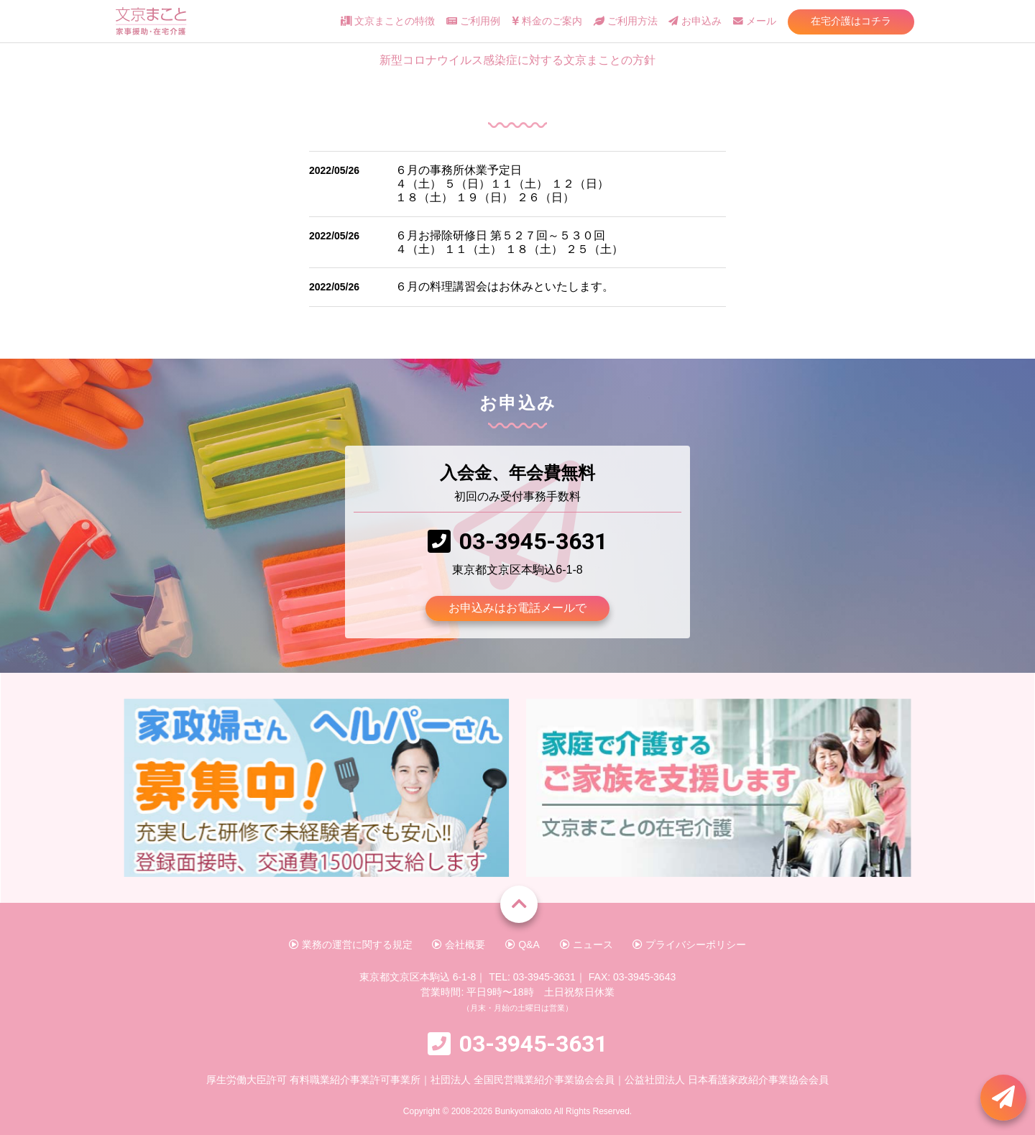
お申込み (695, 21)
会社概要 (458, 944)
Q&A (522, 944)
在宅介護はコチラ (851, 21)
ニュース (586, 944)
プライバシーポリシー (689, 944)
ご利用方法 (626, 21)
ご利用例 (473, 21)
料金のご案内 (547, 21)
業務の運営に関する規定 (351, 944)
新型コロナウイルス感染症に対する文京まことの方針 (518, 60)
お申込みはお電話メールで (517, 608)
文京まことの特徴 (388, 21)
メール (754, 21)
